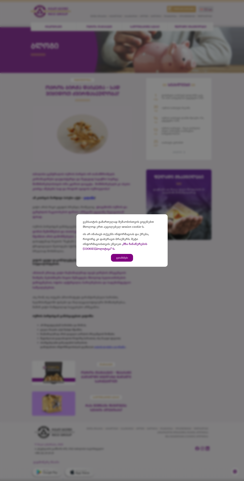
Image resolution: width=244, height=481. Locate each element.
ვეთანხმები (122, 257)
